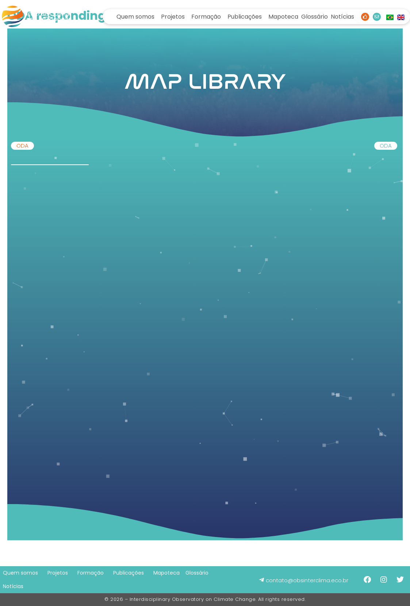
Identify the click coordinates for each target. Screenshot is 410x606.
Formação (206, 16)
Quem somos (135, 16)
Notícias (342, 16)
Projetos (173, 16)
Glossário (314, 16)
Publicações (244, 16)
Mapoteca (283, 16)
